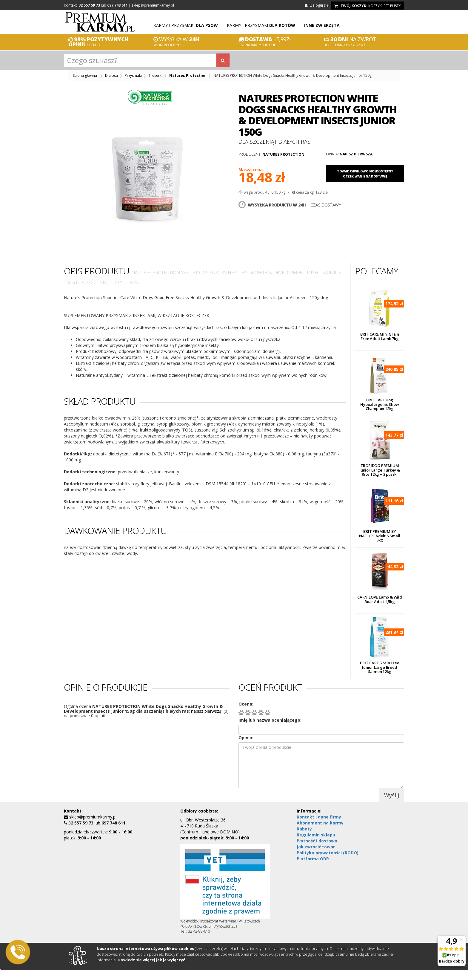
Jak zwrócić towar (316, 847)
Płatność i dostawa (317, 841)
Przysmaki (133, 75)
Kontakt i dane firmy (319, 817)
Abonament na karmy (320, 823)
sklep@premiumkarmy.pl (153, 5)
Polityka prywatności (327, 853)
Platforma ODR (313, 859)
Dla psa (111, 75)
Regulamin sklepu (316, 835)
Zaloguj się (317, 5)
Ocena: (245, 704)
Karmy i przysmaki (185, 25)
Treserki (155, 75)
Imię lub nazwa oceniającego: (269, 720)
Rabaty (304, 829)
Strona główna (85, 75)
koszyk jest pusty (368, 5)
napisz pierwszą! (357, 154)
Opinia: (245, 737)
